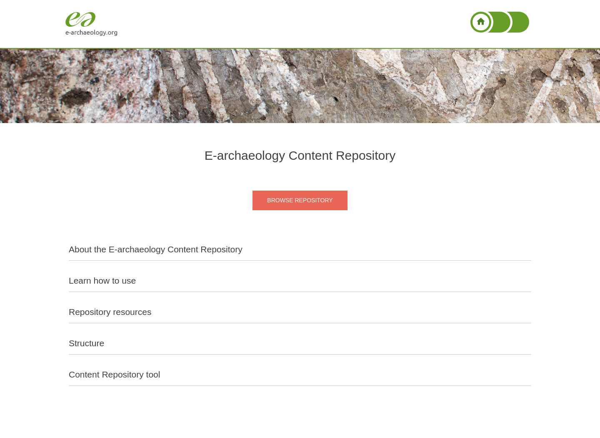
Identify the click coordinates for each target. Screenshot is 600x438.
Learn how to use (102, 280)
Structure (86, 343)
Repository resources (110, 312)
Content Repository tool (114, 374)
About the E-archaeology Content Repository (155, 249)
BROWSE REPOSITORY (299, 200)
